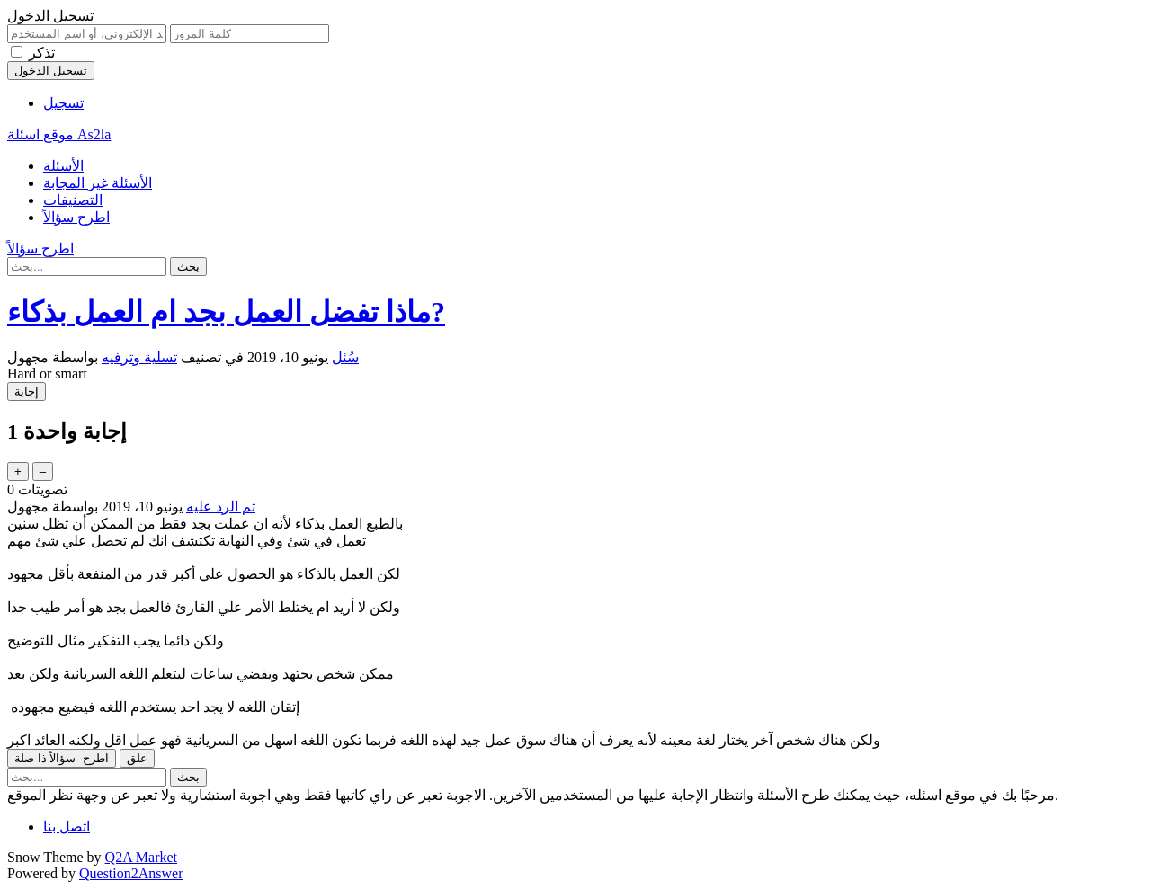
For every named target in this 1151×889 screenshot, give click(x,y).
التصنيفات (73, 200)
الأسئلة (63, 165)
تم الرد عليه (220, 506)
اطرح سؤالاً (76, 217)
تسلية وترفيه (139, 357)
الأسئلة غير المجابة (97, 183)
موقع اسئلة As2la (59, 134)
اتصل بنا (66, 826)
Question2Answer (131, 873)
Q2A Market (141, 857)
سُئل (345, 357)
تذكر (42, 52)
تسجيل (63, 103)
